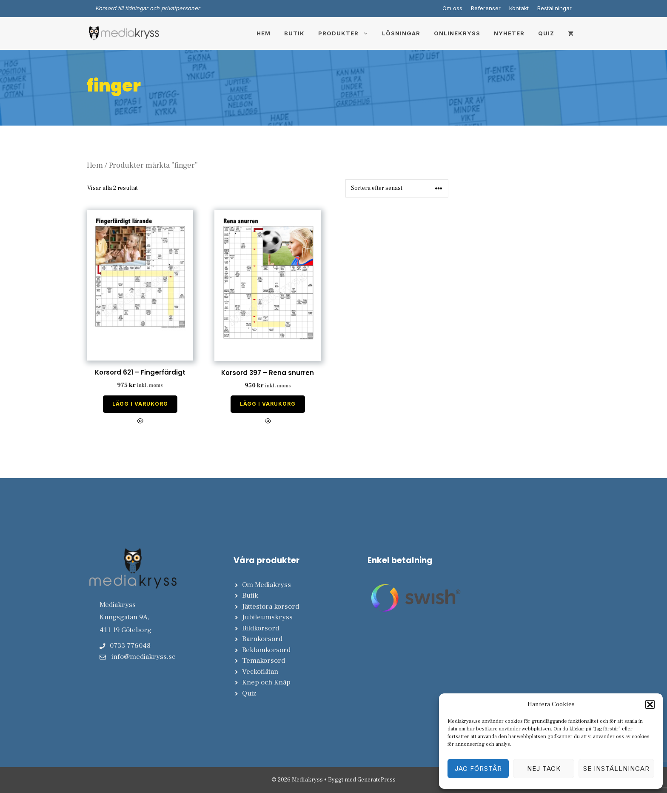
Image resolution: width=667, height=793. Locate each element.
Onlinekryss (457, 33)
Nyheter (509, 33)
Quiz (546, 33)
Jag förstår (478, 768)
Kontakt (519, 8)
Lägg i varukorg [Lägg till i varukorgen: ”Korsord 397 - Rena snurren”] (268, 404)
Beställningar (554, 8)
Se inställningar (616, 768)
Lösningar (401, 33)
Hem (264, 33)
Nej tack (544, 768)
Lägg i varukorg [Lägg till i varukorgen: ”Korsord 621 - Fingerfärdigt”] (140, 404)
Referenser (486, 8)
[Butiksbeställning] (396, 188)
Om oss (452, 8)
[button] (650, 704)
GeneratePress (376, 780)
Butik (294, 33)
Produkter (346, 33)
